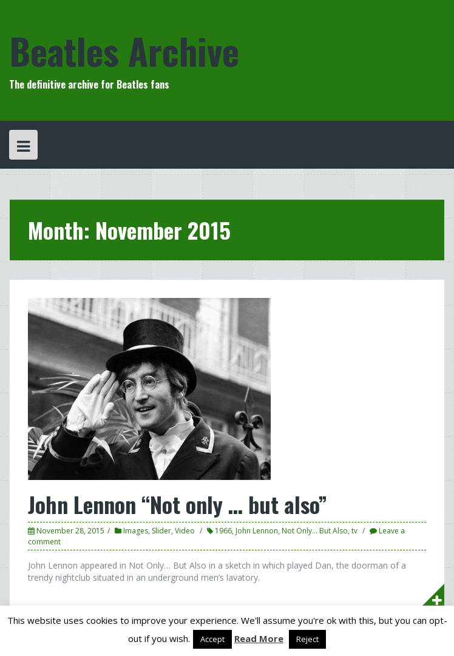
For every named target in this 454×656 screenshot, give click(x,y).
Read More (258, 638)
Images (135, 531)
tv (354, 531)
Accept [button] (212, 639)
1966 (223, 531)
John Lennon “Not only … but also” (177, 504)
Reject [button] (307, 639)
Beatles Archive (124, 50)
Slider (161, 531)
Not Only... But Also (315, 531)
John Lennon (256, 531)
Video (185, 531)
